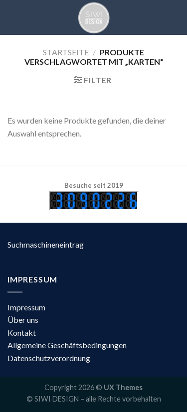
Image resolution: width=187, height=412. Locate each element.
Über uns (22, 319)
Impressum (26, 307)
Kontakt (21, 332)
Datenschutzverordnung (48, 358)
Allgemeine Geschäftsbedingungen (67, 345)
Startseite (66, 52)
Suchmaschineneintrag (45, 244)
